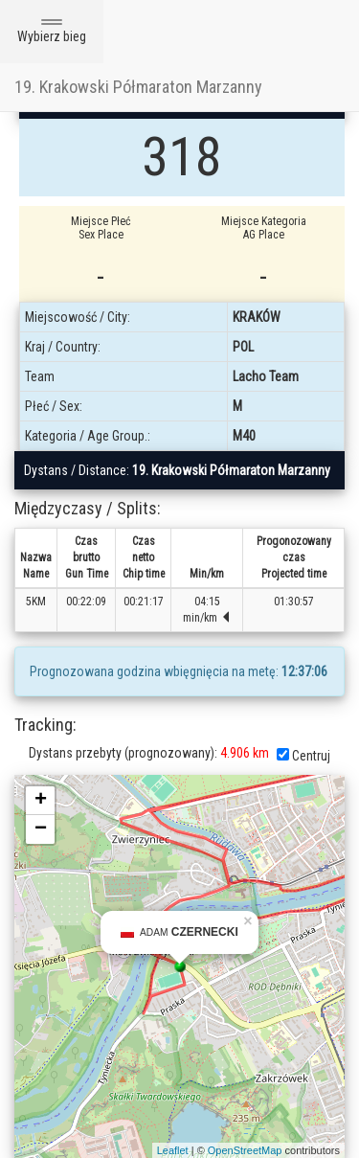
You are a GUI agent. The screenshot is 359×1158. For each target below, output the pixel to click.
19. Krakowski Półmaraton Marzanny (138, 87)
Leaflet (173, 1150)
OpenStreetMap (245, 1150)
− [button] (40, 829)
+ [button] (40, 800)
